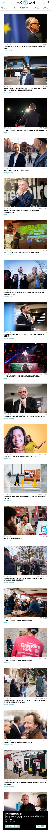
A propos (36, 8)
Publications (24, 8)
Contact (46, 8)
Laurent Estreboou (8, 338)
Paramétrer (41, 826)
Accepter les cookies (12, 826)
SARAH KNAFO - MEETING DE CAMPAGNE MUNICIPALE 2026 (19, 456)
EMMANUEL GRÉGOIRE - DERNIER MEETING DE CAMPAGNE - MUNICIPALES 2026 (25, 130)
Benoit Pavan (7, 500)
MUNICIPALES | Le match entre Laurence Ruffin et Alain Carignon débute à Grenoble (25, 497)
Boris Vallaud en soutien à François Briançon (17, 742)
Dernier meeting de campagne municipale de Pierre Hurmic (21, 252)
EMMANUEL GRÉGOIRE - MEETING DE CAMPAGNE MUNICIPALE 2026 (21, 376)
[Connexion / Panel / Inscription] (48, 2)
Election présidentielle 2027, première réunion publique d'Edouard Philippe (24, 47)
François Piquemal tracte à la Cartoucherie (17, 170)
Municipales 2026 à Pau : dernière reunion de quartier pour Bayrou (24, 416)
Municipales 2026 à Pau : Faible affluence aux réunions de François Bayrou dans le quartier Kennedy (24, 579)
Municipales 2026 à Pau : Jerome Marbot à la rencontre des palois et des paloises (24, 783)
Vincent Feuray (7, 50)
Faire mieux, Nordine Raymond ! (12, 538)
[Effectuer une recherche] (45, 2)
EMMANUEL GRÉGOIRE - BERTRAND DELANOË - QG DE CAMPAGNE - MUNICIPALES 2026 (21, 211)
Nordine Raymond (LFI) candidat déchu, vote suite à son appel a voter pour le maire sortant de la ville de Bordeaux (24, 89)
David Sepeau (7, 92)
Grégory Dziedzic (8, 173)
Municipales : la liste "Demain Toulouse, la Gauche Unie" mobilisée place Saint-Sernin (23, 293)
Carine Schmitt (7, 132)
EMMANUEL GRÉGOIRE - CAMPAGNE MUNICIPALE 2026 (18, 620)
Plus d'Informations (10, 821)
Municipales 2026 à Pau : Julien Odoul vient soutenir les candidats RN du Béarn (24, 335)
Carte (14, 8)
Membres (4, 8)
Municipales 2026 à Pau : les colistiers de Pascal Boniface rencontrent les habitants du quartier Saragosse (25, 701)
